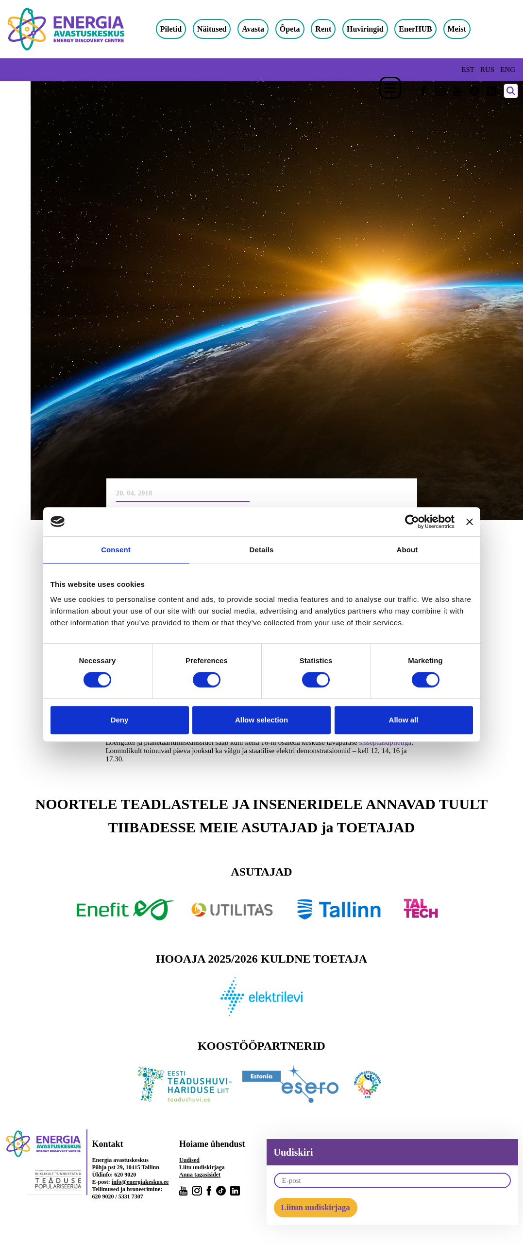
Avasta (262, 29)
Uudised (189, 1160)
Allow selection (261, 720)
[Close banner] (469, 521)
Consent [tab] (116, 549)
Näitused (221, 29)
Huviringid (374, 29)
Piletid (180, 29)
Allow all (404, 720)
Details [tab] (262, 549)
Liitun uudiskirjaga (315, 1207)
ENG (507, 69)
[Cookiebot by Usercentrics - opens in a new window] (412, 521)
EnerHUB (424, 29)
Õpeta (299, 29)
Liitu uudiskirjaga (202, 1167)
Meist (466, 29)
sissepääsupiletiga (385, 742)
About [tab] (407, 549)
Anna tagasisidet (199, 1174)
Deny (120, 720)
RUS (487, 69)
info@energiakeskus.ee (140, 1182)
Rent (333, 29)
